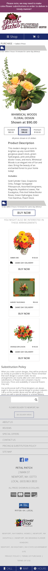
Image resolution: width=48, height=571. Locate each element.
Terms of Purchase (31, 556)
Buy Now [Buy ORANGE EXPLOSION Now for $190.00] (24, 358)
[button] (24, 505)
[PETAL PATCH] (24, 30)
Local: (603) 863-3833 (24, 481)
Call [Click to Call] (8, 568)
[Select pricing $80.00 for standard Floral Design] (11, 131)
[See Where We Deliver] (24, 414)
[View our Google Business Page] (26, 461)
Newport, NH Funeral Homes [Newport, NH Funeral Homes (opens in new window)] (16, 533)
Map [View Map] (24, 568)
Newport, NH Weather (12, 547)
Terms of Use (24, 560)
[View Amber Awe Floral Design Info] (24, 243)
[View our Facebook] (22, 461)
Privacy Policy (12, 556)
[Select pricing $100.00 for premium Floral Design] (37, 131)
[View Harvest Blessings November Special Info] (24, 287)
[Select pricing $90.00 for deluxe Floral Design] (24, 131)
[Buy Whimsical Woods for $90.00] (24, 213)
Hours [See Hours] (40, 568)
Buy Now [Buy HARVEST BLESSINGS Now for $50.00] (24, 313)
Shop (12, 36)
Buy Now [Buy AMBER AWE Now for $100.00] (24, 269)
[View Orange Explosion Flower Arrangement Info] (24, 332)
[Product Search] (24, 400)
